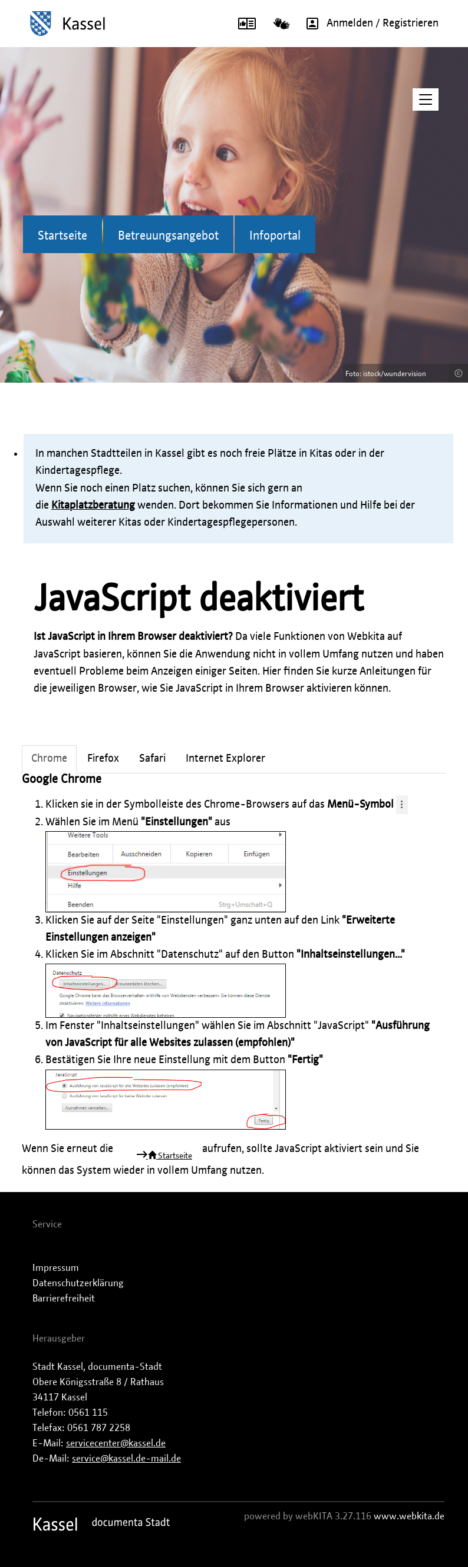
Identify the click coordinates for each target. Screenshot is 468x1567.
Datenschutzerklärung (78, 1283)
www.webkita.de (409, 1516)
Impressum (55, 1268)
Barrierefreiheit (63, 1298)
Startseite (62, 236)
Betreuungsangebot (168, 236)
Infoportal (275, 236)
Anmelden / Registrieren (368, 23)
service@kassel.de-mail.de (126, 1458)
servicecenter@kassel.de (116, 1443)
